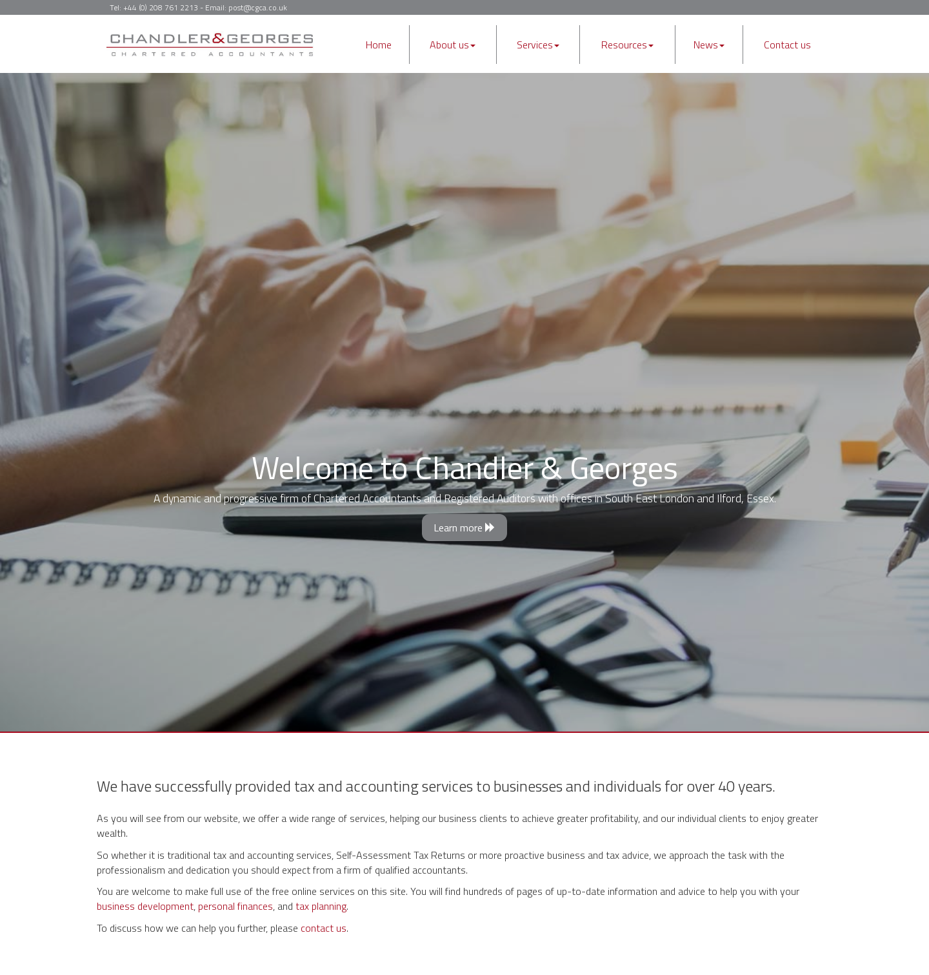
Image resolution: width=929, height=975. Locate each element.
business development (145, 906)
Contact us (787, 44)
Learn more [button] (464, 527)
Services (538, 44)
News (709, 44)
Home (379, 44)
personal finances (235, 906)
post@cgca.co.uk (257, 7)
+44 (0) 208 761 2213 (160, 7)
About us (452, 44)
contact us (323, 928)
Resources (627, 44)
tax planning (320, 906)
